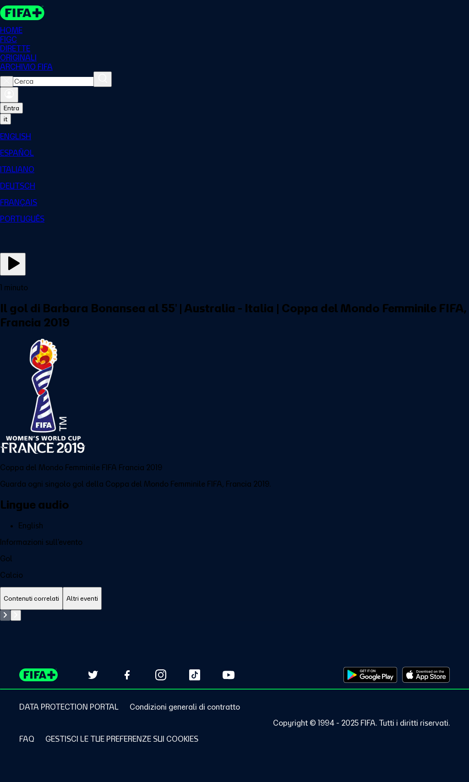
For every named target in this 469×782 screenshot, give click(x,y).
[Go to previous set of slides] (5, 615)
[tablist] (234, 598)
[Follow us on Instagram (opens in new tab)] (161, 675)
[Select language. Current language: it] (5, 119)
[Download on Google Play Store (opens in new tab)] (370, 675)
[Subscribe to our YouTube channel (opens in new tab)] (228, 675)
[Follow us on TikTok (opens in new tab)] (195, 675)
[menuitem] (234, 136)
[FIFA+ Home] (22, 13)
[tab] (31, 598)
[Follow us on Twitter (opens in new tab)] (93, 675)
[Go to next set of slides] (16, 615)
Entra (11, 108)
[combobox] (53, 81)
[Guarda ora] (13, 264)
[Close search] (6, 81)
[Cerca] (102, 79)
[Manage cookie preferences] (121, 739)
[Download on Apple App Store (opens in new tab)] (426, 675)
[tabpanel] (234, 615)
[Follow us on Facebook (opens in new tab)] (127, 675)
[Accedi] (9, 95)
